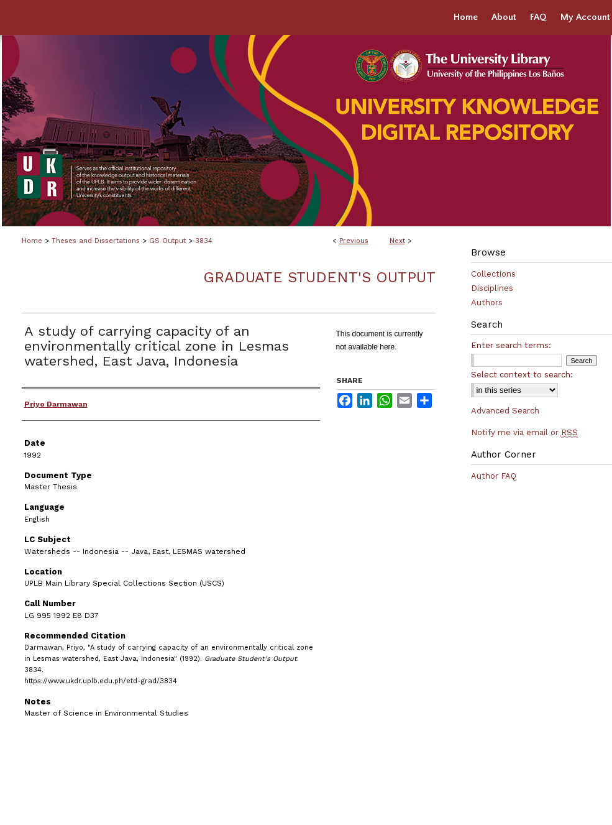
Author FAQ (493, 476)
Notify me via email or (524, 432)
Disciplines (492, 288)
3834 (203, 241)
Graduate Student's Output (319, 277)
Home (32, 241)
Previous (353, 241)
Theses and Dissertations (96, 241)
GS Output (167, 241)
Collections (493, 274)
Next (397, 241)
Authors (487, 302)
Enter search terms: (511, 345)
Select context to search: (522, 374)
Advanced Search (505, 410)
